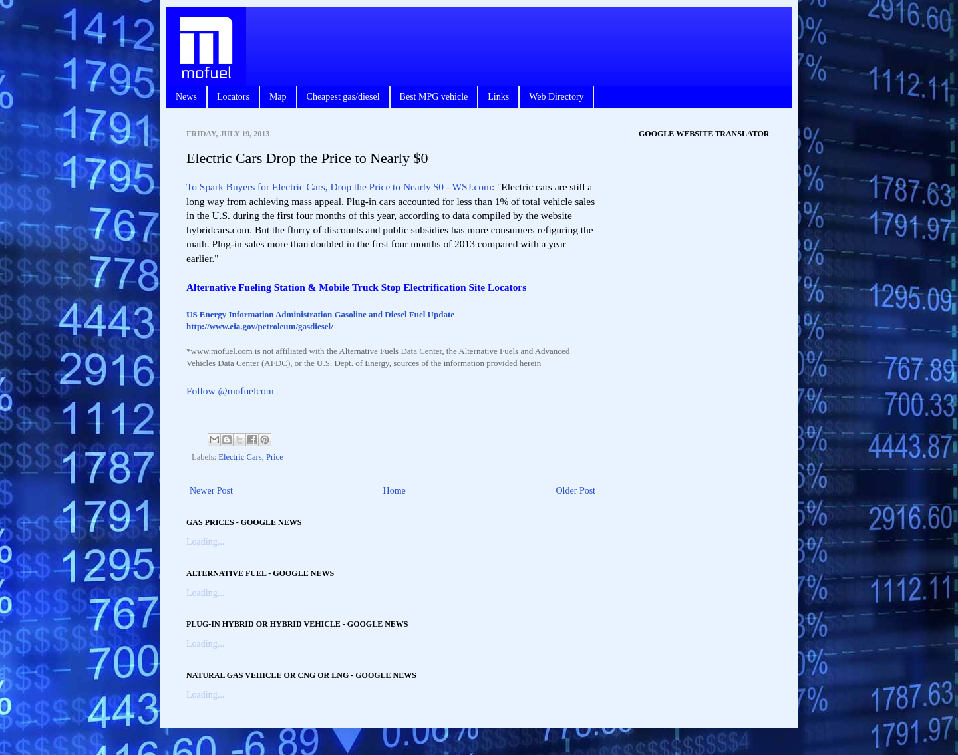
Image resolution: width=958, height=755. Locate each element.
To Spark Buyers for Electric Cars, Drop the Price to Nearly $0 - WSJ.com (339, 186)
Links (498, 97)
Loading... (205, 542)
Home (394, 491)
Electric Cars (239, 457)
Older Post (576, 491)
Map (278, 97)
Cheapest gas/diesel (343, 97)
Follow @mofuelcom (230, 390)
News (186, 97)
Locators (233, 97)
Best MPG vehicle (434, 97)
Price (274, 457)
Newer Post (211, 491)
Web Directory (556, 97)
